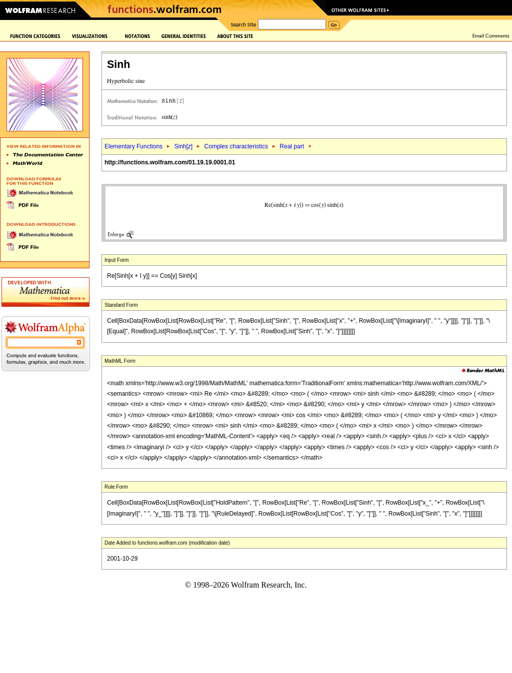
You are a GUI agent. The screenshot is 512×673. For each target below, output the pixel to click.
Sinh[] (183, 146)
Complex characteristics (236, 146)
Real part (292, 146)
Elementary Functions (133, 146)
